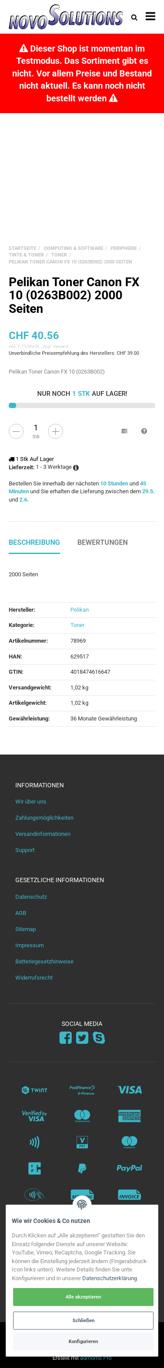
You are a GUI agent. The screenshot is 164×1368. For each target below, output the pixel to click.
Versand (61, 346)
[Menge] (36, 427)
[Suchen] (134, 17)
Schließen (83, 1320)
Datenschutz (31, 897)
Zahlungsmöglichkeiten (44, 817)
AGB (20, 913)
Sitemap (25, 929)
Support (25, 850)
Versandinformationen (42, 834)
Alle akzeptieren (83, 1297)
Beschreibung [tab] (34, 542)
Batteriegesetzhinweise (44, 961)
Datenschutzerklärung (109, 1278)
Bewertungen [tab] (102, 542)
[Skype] (99, 1038)
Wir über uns (30, 801)
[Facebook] (65, 1038)
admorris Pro (96, 1357)
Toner (77, 625)
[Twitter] (82, 1038)
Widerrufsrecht (33, 977)
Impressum (29, 945)
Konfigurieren (83, 1341)
